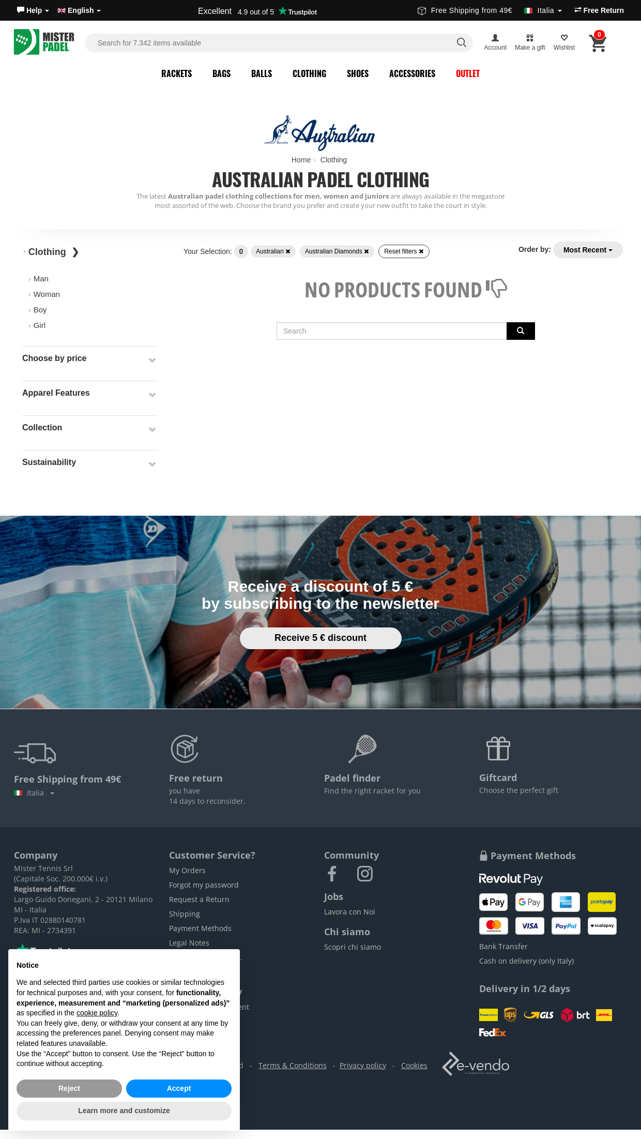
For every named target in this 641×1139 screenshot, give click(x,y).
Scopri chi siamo (352, 947)
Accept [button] (179, 1088)
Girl (39, 325)
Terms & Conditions (292, 1065)
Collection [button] (42, 427)
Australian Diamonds (337, 251)
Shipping (184, 914)
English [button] (79, 10)
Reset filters (404, 251)
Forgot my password (204, 885)
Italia (34, 793)
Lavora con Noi (349, 912)
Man (41, 278)
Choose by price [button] (54, 358)
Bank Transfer (503, 946)
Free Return (599, 10)
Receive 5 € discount (320, 638)
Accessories (412, 73)
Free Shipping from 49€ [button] (490, 10)
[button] (33, 10)
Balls (261, 73)
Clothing (309, 73)
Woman (47, 294)
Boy (40, 309)
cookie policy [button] (97, 1013)
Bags (221, 73)
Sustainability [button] (49, 462)
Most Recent (588, 250)
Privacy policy (363, 1065)
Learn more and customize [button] (124, 1110)
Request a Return (199, 899)
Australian (273, 251)
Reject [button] (69, 1088)
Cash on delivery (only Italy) (526, 961)
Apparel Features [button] (56, 392)
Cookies (414, 1065)
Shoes (358, 73)
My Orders (187, 870)
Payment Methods (200, 928)
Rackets (176, 73)
